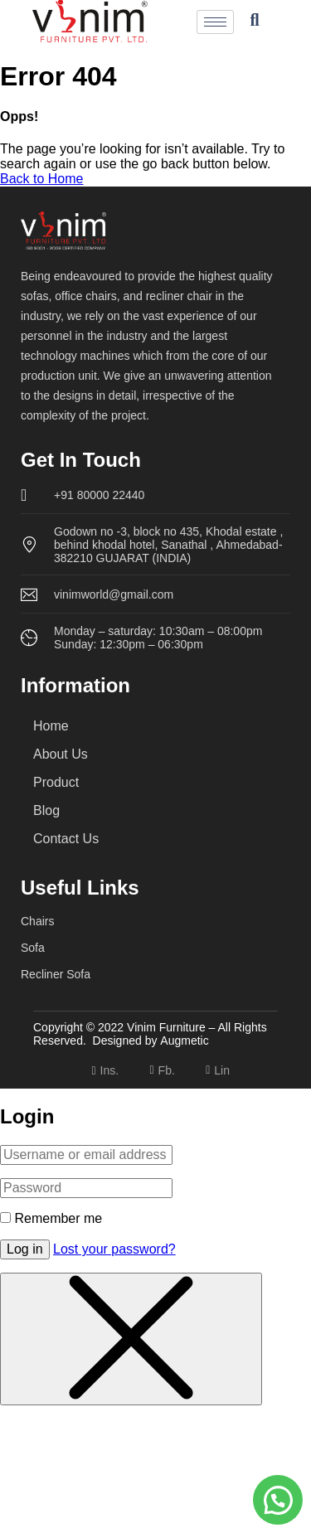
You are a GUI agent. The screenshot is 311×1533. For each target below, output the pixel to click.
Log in (25, 1249)
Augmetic (184, 1040)
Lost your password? (114, 1249)
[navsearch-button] (254, 21)
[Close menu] (131, 1339)
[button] (278, 1500)
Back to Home (41, 179)
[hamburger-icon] (215, 22)
